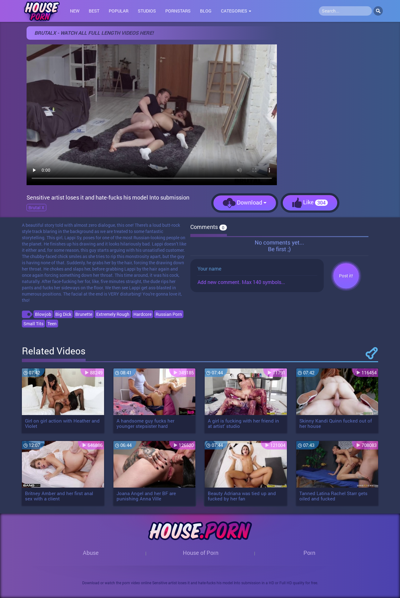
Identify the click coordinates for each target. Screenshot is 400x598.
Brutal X (36, 207)
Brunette (83, 314)
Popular (118, 11)
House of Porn (200, 552)
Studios (147, 11)
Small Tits (33, 324)
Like (310, 203)
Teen (52, 324)
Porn (309, 552)
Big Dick (63, 314)
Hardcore (142, 314)
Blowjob (43, 314)
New (74, 11)
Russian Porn (169, 314)
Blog (206, 11)
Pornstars (178, 11)
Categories (236, 11)
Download (245, 203)
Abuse (91, 552)
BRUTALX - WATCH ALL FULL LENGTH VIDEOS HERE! (93, 32)
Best (94, 11)
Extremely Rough (112, 314)
